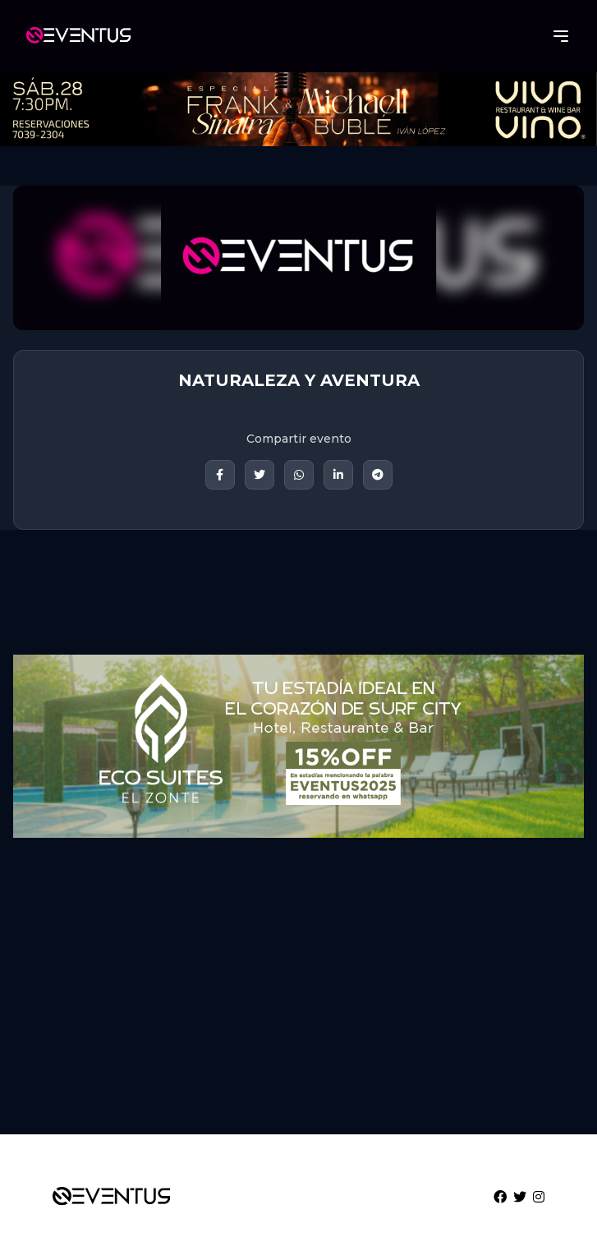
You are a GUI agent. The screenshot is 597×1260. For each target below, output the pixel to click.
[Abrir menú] (561, 36)
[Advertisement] (298, 993)
